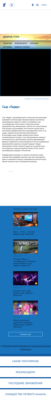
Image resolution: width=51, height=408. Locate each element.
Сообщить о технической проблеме (36, 99)
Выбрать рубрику (22, 47)
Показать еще (25, 334)
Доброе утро (11, 37)
